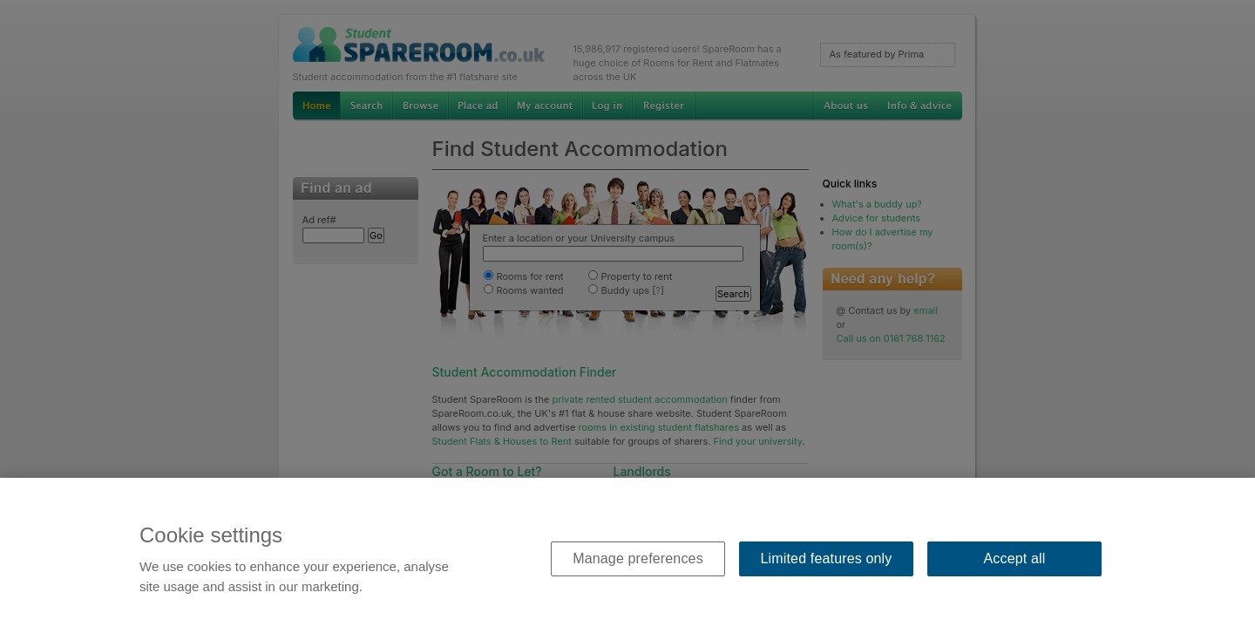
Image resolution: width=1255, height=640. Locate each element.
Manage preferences (638, 558)
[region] (627, 559)
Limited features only (826, 558)
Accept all (1015, 558)
